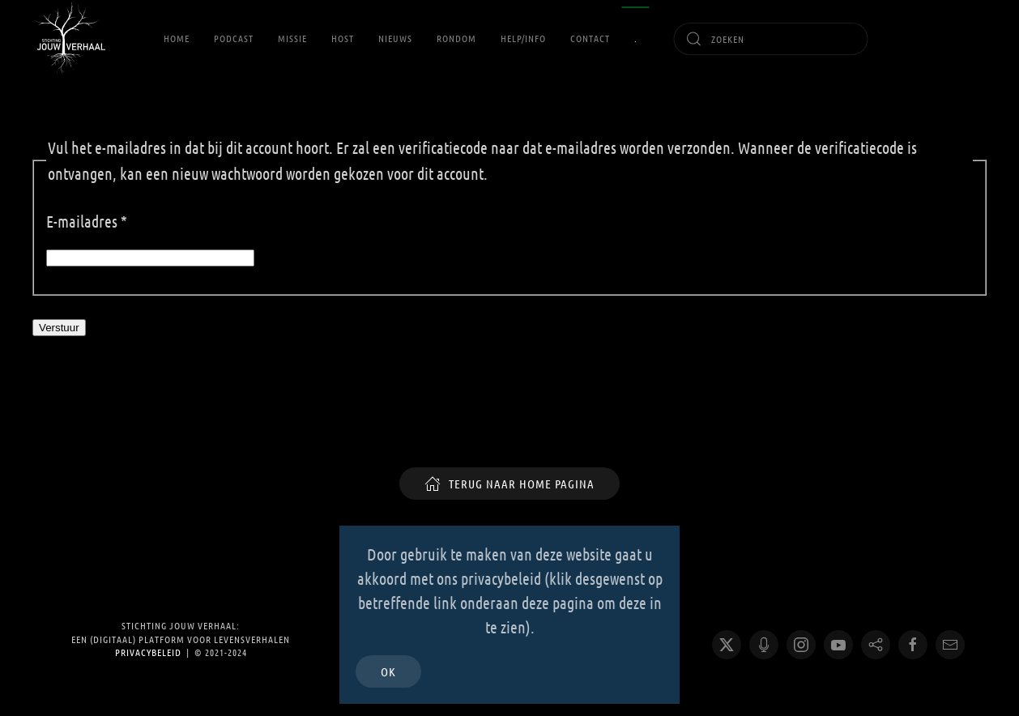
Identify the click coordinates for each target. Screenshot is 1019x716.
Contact (590, 38)
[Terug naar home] (68, 39)
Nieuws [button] (395, 38)
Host (342, 38)
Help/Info (523, 38)
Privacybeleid (148, 652)
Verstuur (59, 328)
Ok (388, 671)
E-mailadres (86, 221)
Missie (292, 38)
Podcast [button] (234, 38)
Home (177, 38)
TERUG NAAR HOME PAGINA (509, 483)
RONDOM (456, 38)
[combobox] (771, 39)
